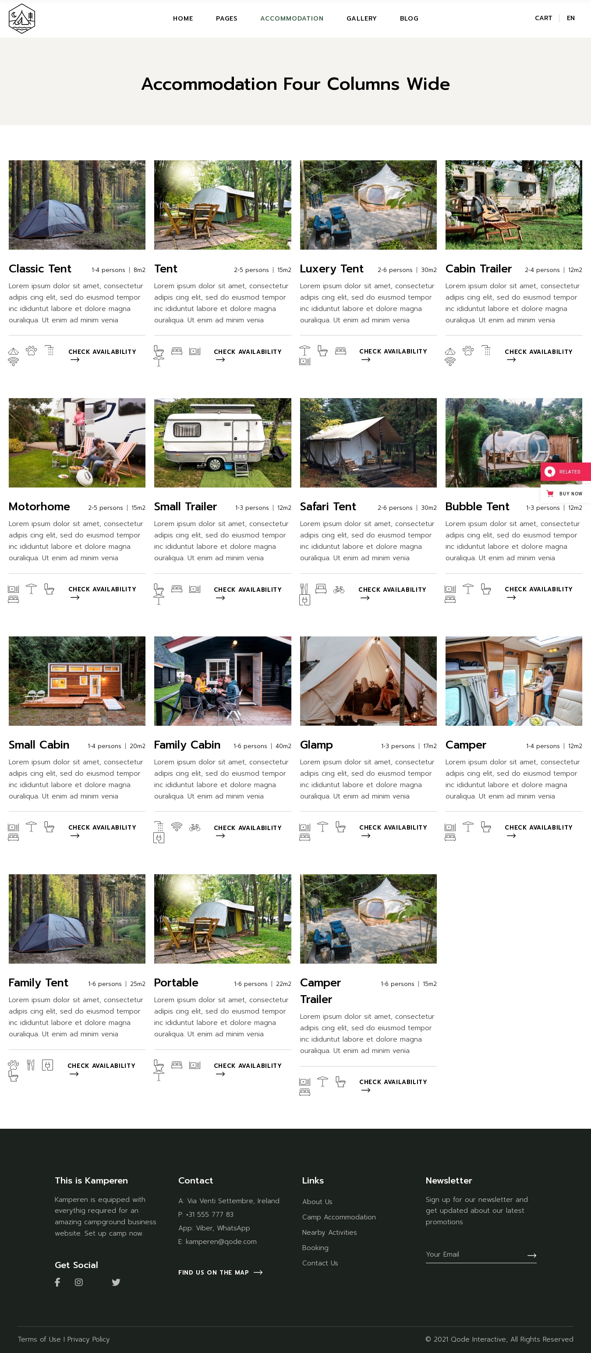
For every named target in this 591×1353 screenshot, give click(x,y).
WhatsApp (233, 1228)
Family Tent (38, 983)
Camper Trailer (320, 991)
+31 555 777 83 (210, 1214)
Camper (466, 745)
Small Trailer (185, 506)
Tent (165, 269)
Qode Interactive (478, 1339)
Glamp (316, 745)
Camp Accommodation (339, 1217)
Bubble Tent (478, 506)
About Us (317, 1202)
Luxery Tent (332, 269)
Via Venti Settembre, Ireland (233, 1201)
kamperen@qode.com (221, 1242)
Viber (204, 1228)
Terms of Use (39, 1339)
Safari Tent (328, 506)
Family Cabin (187, 745)
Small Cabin (39, 745)
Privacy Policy (88, 1339)
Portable (176, 983)
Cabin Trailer (479, 269)
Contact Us (320, 1263)
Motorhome (39, 506)
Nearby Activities (329, 1232)
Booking (315, 1248)
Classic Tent (40, 269)
